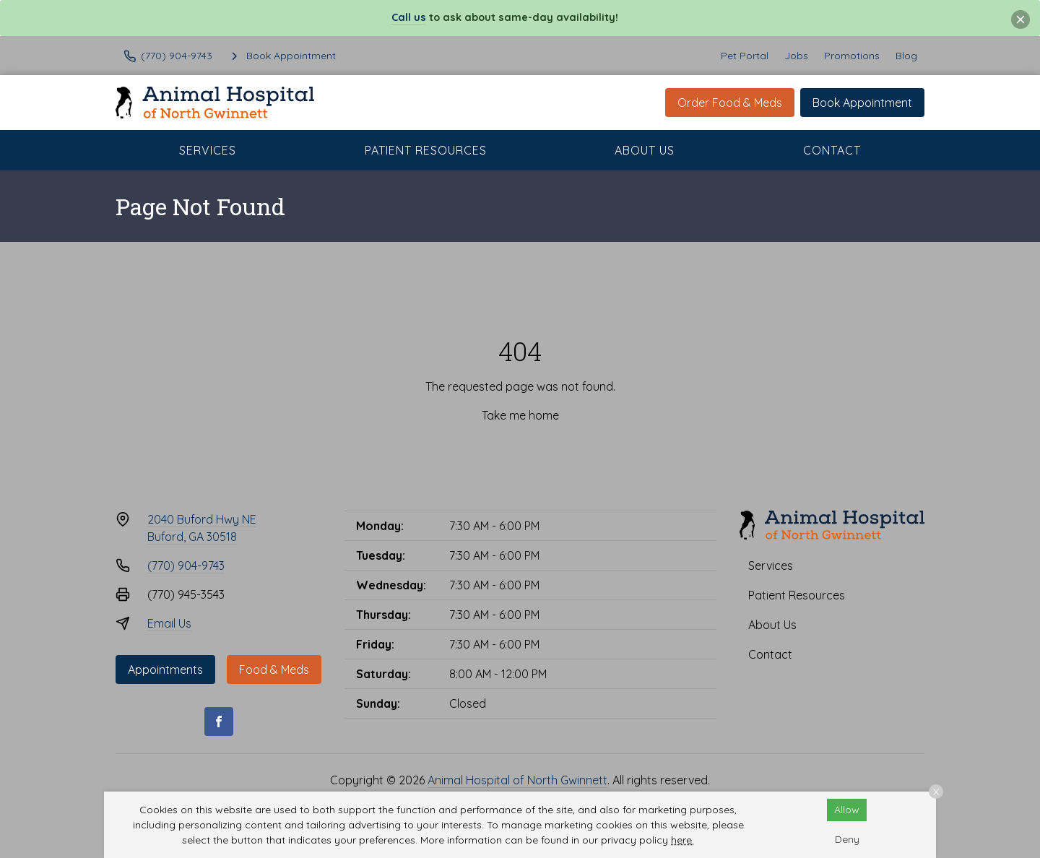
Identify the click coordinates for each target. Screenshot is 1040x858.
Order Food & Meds (729, 102)
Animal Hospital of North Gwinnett (517, 780)
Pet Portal (744, 55)
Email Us (169, 623)
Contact (832, 150)
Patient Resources (426, 150)
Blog (906, 55)
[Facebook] (218, 721)
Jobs (796, 55)
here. (682, 839)
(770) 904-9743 (186, 565)
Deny (847, 839)
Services (207, 150)
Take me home (520, 415)
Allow (846, 809)
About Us (645, 150)
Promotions (852, 55)
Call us (408, 17)
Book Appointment (862, 102)
